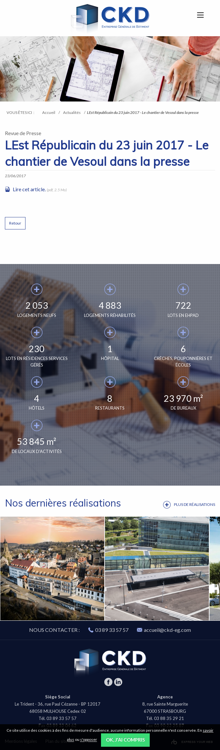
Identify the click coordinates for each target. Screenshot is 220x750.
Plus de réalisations (194, 504)
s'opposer (88, 739)
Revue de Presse (23, 133)
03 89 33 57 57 (111, 630)
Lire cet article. (29, 189)
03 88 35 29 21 (169, 718)
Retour (15, 223)
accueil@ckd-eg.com (164, 630)
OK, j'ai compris (125, 739)
